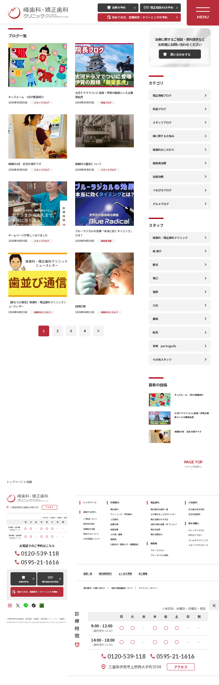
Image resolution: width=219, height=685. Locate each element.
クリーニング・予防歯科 (121, 564)
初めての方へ (89, 562)
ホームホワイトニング (198, 590)
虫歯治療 (114, 579)
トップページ (89, 552)
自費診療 (114, 574)
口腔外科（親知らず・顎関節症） (125, 594)
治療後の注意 (89, 579)
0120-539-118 (126, 656)
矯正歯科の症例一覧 (159, 559)
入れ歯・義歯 (116, 584)
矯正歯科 (114, 559)
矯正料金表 (155, 579)
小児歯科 (114, 569)
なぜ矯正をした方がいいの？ (163, 564)
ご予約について (90, 569)
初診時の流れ (89, 573)
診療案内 (114, 552)
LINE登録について (91, 588)
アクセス (180, 666)
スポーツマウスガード (198, 595)
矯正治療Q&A (156, 584)
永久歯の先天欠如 (196, 559)
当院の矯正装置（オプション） (164, 574)
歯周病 (113, 589)
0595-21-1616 (175, 656)
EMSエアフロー (195, 585)
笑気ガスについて (91, 584)
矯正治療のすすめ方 (159, 569)
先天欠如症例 (194, 564)
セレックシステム (196, 580)
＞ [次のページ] (98, 381)
